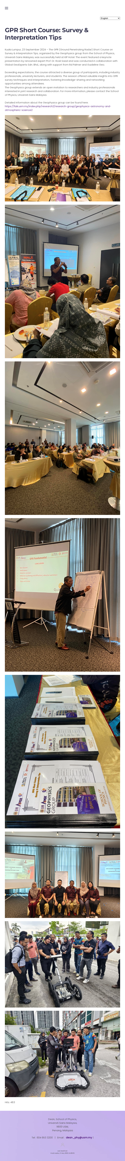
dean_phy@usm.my (79, 1137)
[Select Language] (110, 18)
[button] (6, 8)
